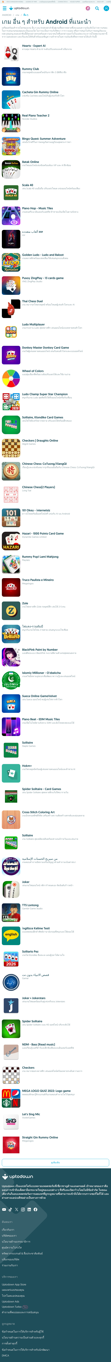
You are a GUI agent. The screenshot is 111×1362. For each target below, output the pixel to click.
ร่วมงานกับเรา (10, 1265)
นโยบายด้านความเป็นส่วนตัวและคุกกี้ (23, 1337)
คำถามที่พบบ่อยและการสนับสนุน (20, 1312)
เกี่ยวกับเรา (8, 1229)
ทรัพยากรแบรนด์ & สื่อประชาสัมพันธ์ (22, 1253)
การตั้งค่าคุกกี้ (9, 1343)
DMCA (5, 1355)
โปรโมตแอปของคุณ (13, 1295)
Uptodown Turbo (15, 1307)
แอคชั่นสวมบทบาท (88, 2)
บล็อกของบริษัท (10, 1259)
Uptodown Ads (10, 1301)
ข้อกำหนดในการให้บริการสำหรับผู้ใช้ (22, 1331)
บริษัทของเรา (9, 1235)
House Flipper (75, 2)
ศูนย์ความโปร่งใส (12, 1247)
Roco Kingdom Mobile (15, 2)
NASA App (100, 2)
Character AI (63, 2)
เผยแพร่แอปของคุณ (13, 1289)
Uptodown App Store (14, 1284)
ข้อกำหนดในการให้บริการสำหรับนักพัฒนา (25, 1349)
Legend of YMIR (31, 2)
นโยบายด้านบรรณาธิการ (16, 1241)
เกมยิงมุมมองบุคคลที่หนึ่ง (47, 2)
